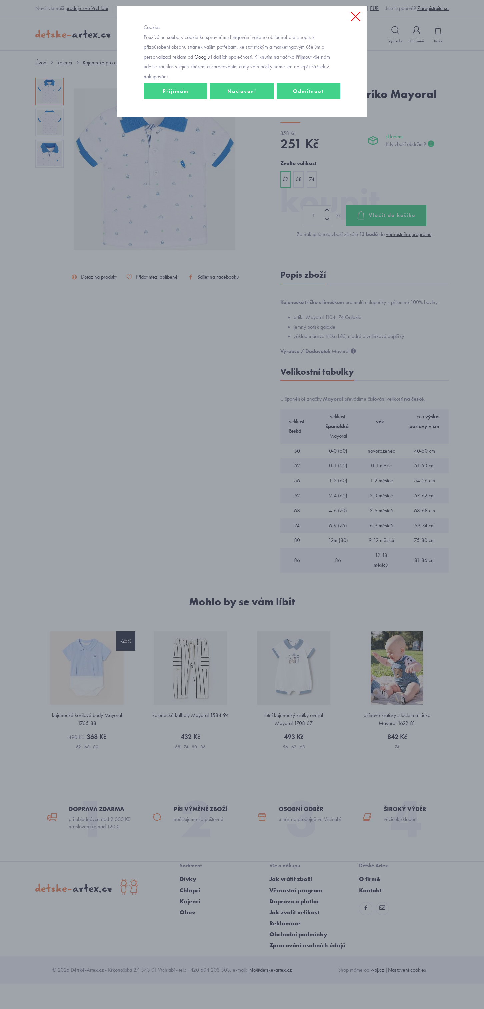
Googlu (202, 101)
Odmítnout (308, 135)
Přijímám (176, 135)
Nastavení (241, 135)
